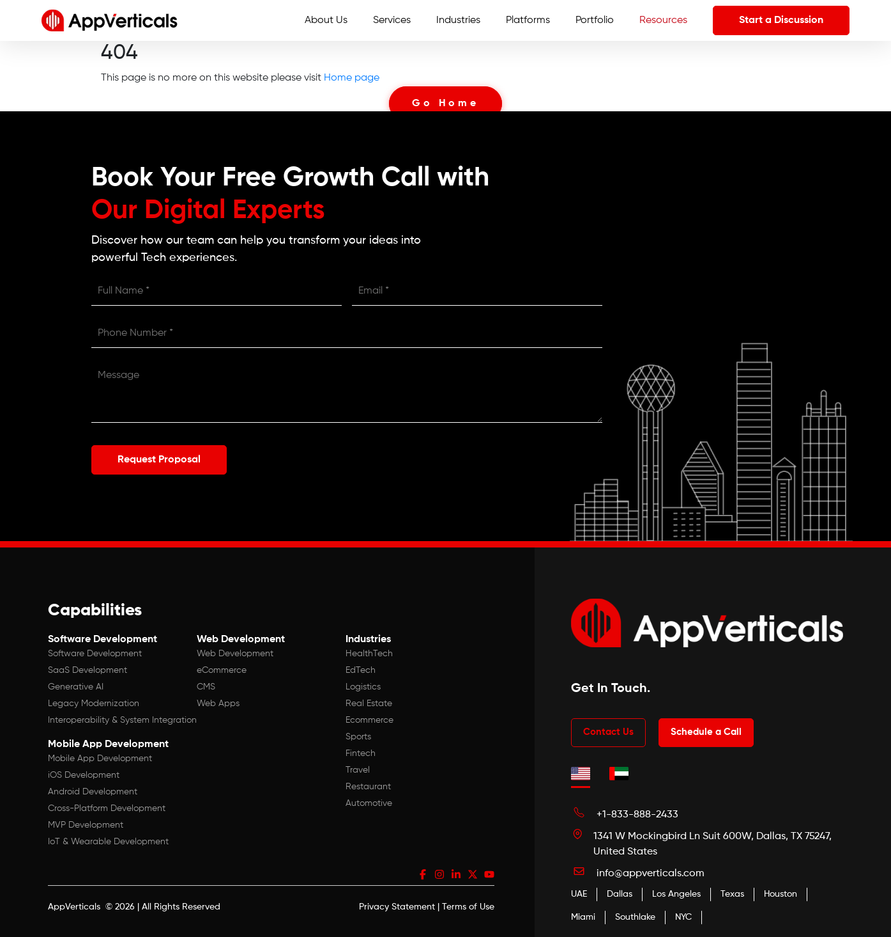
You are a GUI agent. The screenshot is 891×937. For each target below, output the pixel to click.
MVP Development (85, 825)
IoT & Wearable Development (108, 841)
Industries (458, 20)
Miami (583, 917)
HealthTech (369, 653)
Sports (358, 736)
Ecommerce (369, 720)
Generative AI (75, 686)
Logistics (363, 686)
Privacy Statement (397, 906)
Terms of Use (468, 906)
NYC (683, 917)
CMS (206, 686)
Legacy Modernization (93, 703)
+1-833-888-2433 (637, 815)
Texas (732, 894)
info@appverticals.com (650, 874)
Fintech (361, 753)
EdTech (361, 670)
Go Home (445, 103)
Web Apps (218, 703)
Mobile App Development (100, 758)
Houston (780, 894)
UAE (579, 894)
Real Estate (369, 703)
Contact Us (608, 732)
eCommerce (222, 670)
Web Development (235, 653)
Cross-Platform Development (106, 808)
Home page (351, 78)
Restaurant (368, 786)
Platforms (528, 20)
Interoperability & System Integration (122, 720)
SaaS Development (87, 670)
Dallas (619, 894)
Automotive (369, 803)
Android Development (92, 791)
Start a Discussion (781, 20)
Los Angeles (676, 894)
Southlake (635, 917)
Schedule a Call (706, 732)
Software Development (95, 653)
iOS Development (83, 775)
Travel (358, 770)
